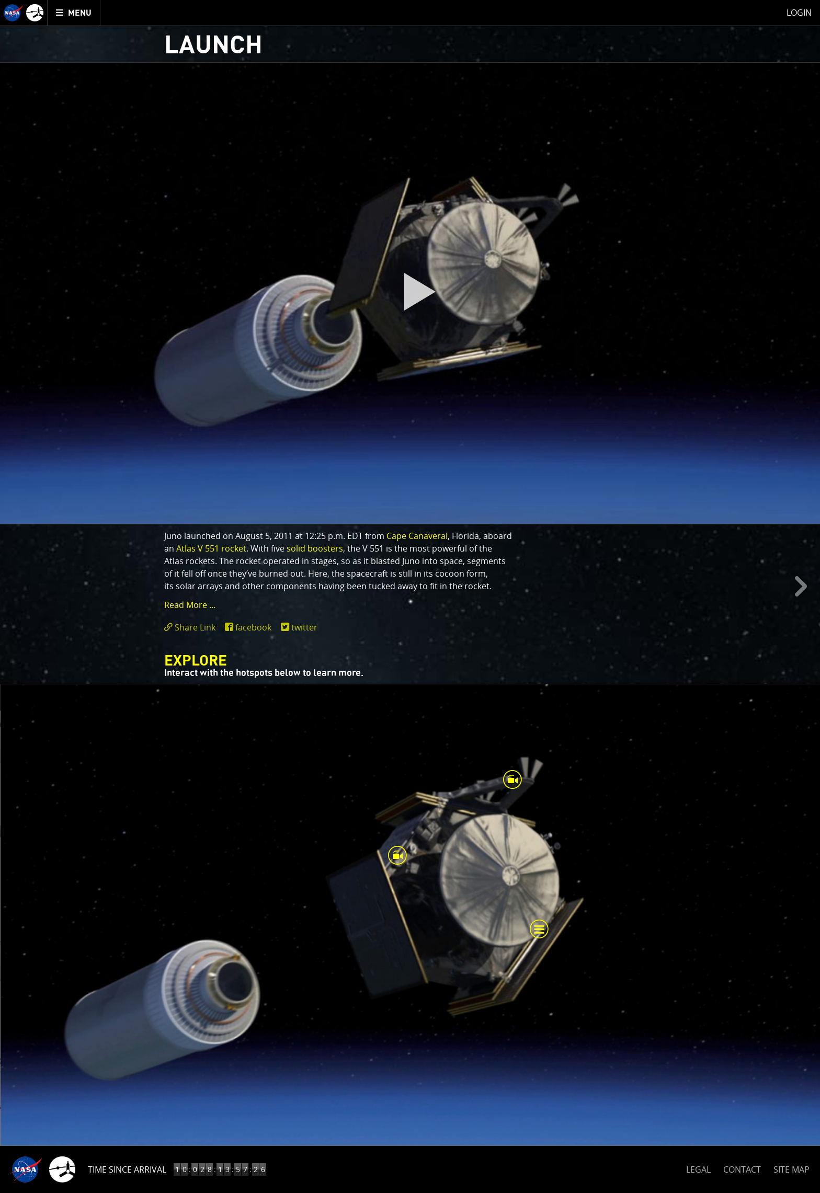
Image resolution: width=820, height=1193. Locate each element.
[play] (410, 293)
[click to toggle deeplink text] (192, 627)
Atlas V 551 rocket (211, 548)
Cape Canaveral (417, 536)
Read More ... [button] (189, 605)
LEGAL (698, 1167)
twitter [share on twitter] (304, 627)
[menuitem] (74, 13)
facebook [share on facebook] (253, 627)
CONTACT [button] (742, 1169)
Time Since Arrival (127, 1169)
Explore (195, 661)
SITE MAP (791, 1169)
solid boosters (315, 548)
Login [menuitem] (799, 12)
